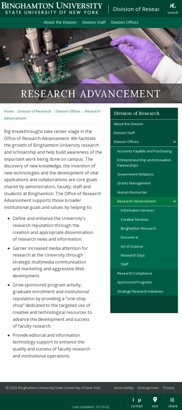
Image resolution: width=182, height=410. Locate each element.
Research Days (133, 255)
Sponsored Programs (134, 282)
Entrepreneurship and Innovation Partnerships (144, 162)
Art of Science (132, 246)
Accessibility (123, 387)
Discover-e (129, 237)
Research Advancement (136, 201)
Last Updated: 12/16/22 (91, 406)
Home (9, 111)
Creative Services (135, 219)
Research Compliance (134, 273)
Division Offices (124, 22)
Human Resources (132, 192)
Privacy (168, 387)
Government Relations (135, 174)
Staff (124, 264)
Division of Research (139, 9)
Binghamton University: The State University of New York (51, 8)
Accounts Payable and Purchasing (144, 151)
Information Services (137, 210)
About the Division (60, 22)
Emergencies (148, 387)
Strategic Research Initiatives (140, 291)
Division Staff (94, 22)
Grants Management (133, 183)
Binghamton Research (138, 228)
